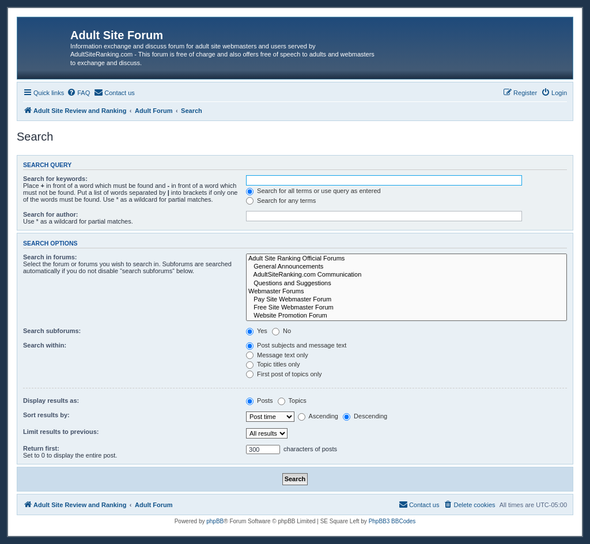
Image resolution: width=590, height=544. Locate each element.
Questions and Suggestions (406, 283)
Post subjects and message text (296, 345)
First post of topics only (284, 374)
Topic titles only (273, 364)
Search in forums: (50, 257)
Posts (259, 400)
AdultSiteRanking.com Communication (406, 275)
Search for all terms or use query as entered (313, 190)
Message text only (277, 355)
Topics (292, 400)
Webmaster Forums (406, 292)
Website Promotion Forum (406, 316)
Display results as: (51, 400)
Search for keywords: (55, 178)
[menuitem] (78, 93)
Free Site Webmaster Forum (406, 308)
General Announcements (406, 267)
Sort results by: (46, 414)
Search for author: (50, 214)
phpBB (215, 521)
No (281, 330)
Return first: (41, 448)
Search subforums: (52, 330)
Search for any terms (281, 200)
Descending (365, 416)
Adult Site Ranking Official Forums (406, 259)
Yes (256, 330)
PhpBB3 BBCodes (392, 521)
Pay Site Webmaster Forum (406, 300)
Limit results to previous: (61, 431)
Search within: (44, 345)
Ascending (318, 416)
